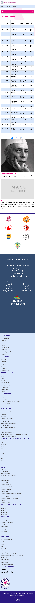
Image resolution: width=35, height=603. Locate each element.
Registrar (3, 345)
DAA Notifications (5, 469)
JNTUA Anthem (4, 557)
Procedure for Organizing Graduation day (11, 519)
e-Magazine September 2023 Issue (9, 553)
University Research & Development (9, 498)
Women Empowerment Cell (7, 432)
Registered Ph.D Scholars (7, 539)
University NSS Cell (5, 496)
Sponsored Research (6, 430)
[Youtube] (26, 276)
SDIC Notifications (5, 480)
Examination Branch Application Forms (10, 528)
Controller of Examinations (7, 396)
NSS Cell (3, 544)
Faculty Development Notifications (9, 475)
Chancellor (3, 340)
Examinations (4, 368)
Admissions (3, 361)
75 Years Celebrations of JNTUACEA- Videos (12, 555)
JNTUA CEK (4, 510)
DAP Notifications (5, 471)
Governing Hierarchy (6, 351)
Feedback (3, 444)
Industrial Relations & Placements (9, 420)
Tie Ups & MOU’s (5, 352)
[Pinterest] (15, 276)
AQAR (2, 446)
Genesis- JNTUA (5, 338)
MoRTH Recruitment (5, 561)
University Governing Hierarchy (8, 385)
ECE (2, 458)
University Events (5, 487)
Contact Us (3, 354)
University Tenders (5, 502)
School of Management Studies (8, 436)
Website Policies (18, 597)
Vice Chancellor (4, 342)
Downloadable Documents (7, 399)
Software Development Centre (8, 429)
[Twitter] (12, 276)
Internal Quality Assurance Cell (8, 427)
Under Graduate (5, 363)
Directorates (4, 349)
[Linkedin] (23, 276)
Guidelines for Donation (6, 520)
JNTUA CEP (4, 508)
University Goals (5, 389)
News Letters (4, 531)
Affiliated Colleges (5, 529)
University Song (4, 391)
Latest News (4, 477)
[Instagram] (17, 276)
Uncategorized (4, 482)
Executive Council (5, 347)
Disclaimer (17, 599)
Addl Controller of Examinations (8, 397)
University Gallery (5, 491)
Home (2, 6)
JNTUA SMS (4, 514)
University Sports (5, 500)
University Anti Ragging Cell (7, 486)
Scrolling (3, 478)
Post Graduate (4, 364)
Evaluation (3, 416)
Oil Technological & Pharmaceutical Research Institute (14, 434)
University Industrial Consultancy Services (11, 493)
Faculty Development (6, 425)
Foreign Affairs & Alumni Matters (8, 423)
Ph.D (2, 366)
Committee (3, 441)
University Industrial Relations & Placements (11, 495)
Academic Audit (4, 412)
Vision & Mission (5, 387)
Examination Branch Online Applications (10, 401)
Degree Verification (5, 403)
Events (2, 543)
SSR (2, 448)
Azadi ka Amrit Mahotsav (7, 564)
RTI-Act (2, 541)
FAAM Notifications (5, 473)
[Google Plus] (20, 276)
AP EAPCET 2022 (5, 559)
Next (22, 137)
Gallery (2, 453)
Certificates (3, 450)
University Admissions (6, 484)
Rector (2, 343)
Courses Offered (5, 370)
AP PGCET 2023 (5, 562)
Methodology (4, 359)
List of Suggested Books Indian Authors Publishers (13, 552)
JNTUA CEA (4, 507)
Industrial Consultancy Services (8, 421)
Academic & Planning (6, 411)
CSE (2, 462)
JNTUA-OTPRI (4, 512)
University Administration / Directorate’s (10, 384)
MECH (2, 460)
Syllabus (3, 524)
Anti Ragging (4, 548)
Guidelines (3, 451)
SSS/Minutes (4, 442)
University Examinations (6, 489)
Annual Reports (4, 526)
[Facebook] (9, 276)
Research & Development (7, 418)
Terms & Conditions (17, 600)
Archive (2, 546)
